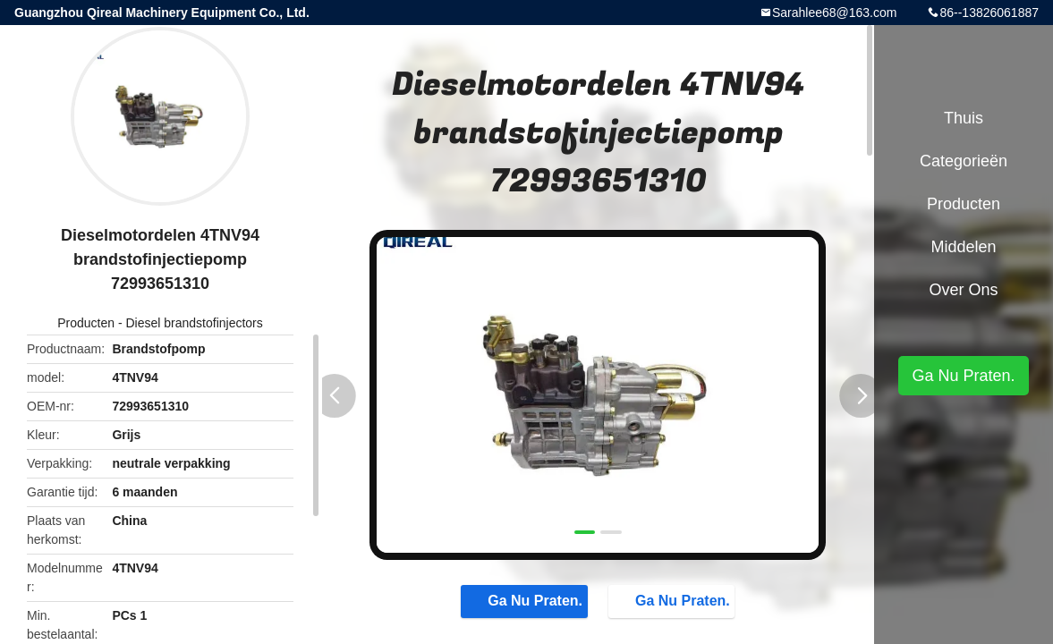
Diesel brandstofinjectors (193, 323)
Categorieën (963, 161)
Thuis (963, 118)
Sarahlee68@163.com (834, 12)
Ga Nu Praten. (526, 600)
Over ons (963, 290)
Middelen (963, 247)
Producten (86, 323)
